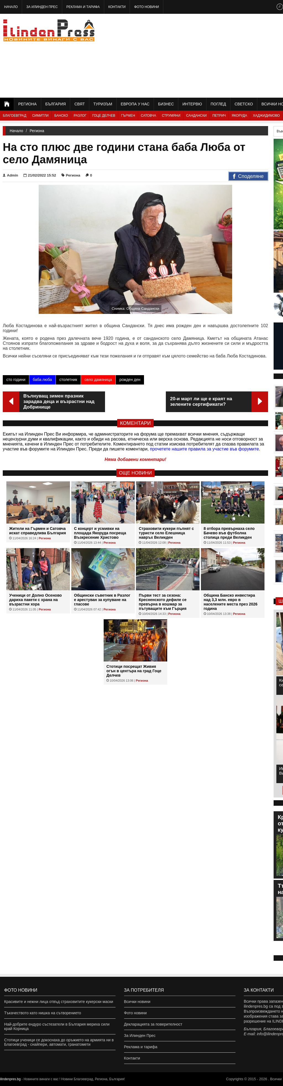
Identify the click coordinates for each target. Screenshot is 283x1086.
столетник (68, 379)
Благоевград (14, 116)
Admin (10, 175)
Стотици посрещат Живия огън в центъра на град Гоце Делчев (133, 670)
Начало (11, 7)
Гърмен (128, 116)
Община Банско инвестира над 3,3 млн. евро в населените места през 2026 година (231, 602)
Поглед (218, 104)
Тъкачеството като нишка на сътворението (42, 1013)
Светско (244, 104)
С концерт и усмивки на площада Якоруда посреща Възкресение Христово (100, 533)
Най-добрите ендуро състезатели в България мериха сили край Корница (56, 1026)
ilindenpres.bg (10, 1079)
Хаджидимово (266, 116)
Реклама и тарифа (83, 7)
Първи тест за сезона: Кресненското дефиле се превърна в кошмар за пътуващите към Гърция (163, 602)
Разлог (80, 116)
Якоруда (239, 116)
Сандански (196, 116)
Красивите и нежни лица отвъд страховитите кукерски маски (58, 1001)
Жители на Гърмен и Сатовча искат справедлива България (37, 530)
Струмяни (171, 116)
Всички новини (137, 1001)
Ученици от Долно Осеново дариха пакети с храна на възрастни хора (35, 599)
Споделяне (248, 176)
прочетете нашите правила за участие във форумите (204, 449)
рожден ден (129, 379)
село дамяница (98, 379)
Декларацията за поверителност (153, 1024)
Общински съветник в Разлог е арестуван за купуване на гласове (102, 599)
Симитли (40, 116)
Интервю (192, 104)
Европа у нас (135, 104)
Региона (27, 104)
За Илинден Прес (42, 7)
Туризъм (102, 104)
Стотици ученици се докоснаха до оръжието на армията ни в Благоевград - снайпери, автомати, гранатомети (59, 1042)
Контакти (117, 7)
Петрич (219, 116)
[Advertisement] (222, 55)
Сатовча (148, 116)
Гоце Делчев (103, 116)
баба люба (42, 379)
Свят (79, 104)
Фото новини (146, 7)
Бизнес (166, 104)
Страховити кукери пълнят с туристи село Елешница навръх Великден (166, 533)
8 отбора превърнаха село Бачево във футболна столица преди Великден (229, 533)
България (55, 104)
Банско (61, 116)
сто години (15, 379)
